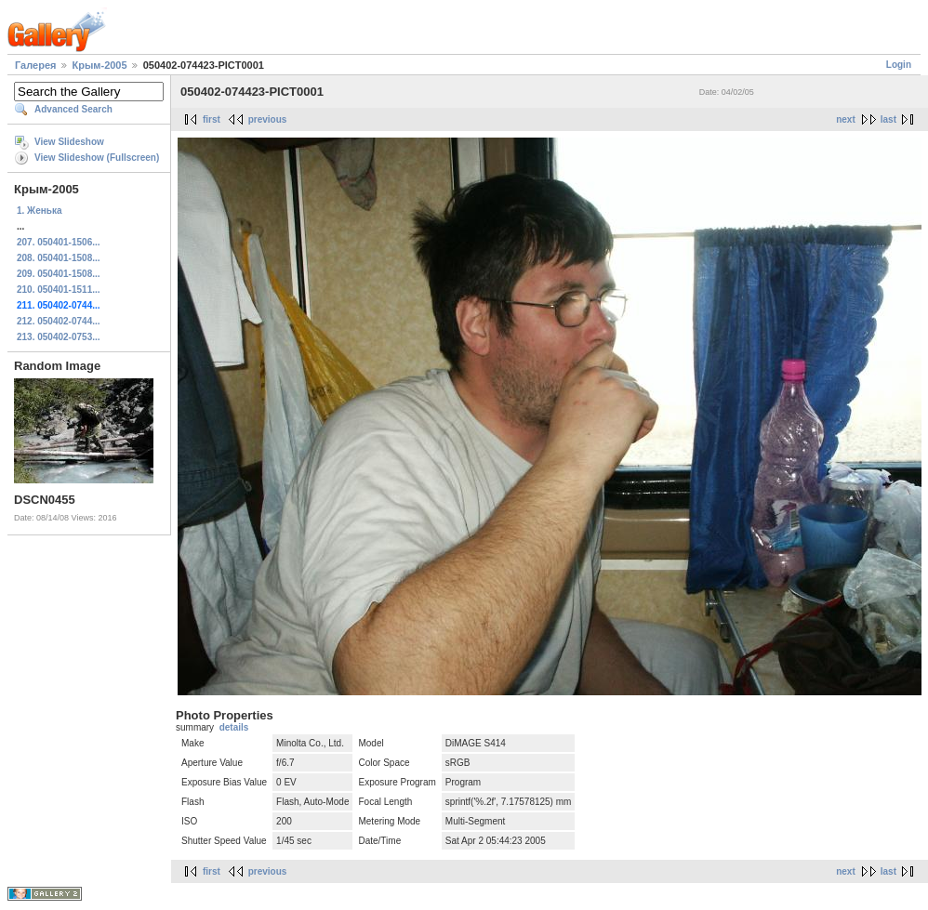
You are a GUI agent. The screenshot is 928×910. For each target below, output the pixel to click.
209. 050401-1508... (58, 274)
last (888, 119)
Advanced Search (73, 109)
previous (267, 119)
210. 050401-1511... (58, 289)
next (845, 119)
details (234, 727)
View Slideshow (69, 142)
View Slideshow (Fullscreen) (96, 157)
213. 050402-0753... (58, 337)
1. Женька (39, 210)
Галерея (35, 65)
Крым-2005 (100, 65)
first (211, 119)
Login (898, 64)
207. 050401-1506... (58, 242)
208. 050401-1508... (58, 258)
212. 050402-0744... (58, 321)
